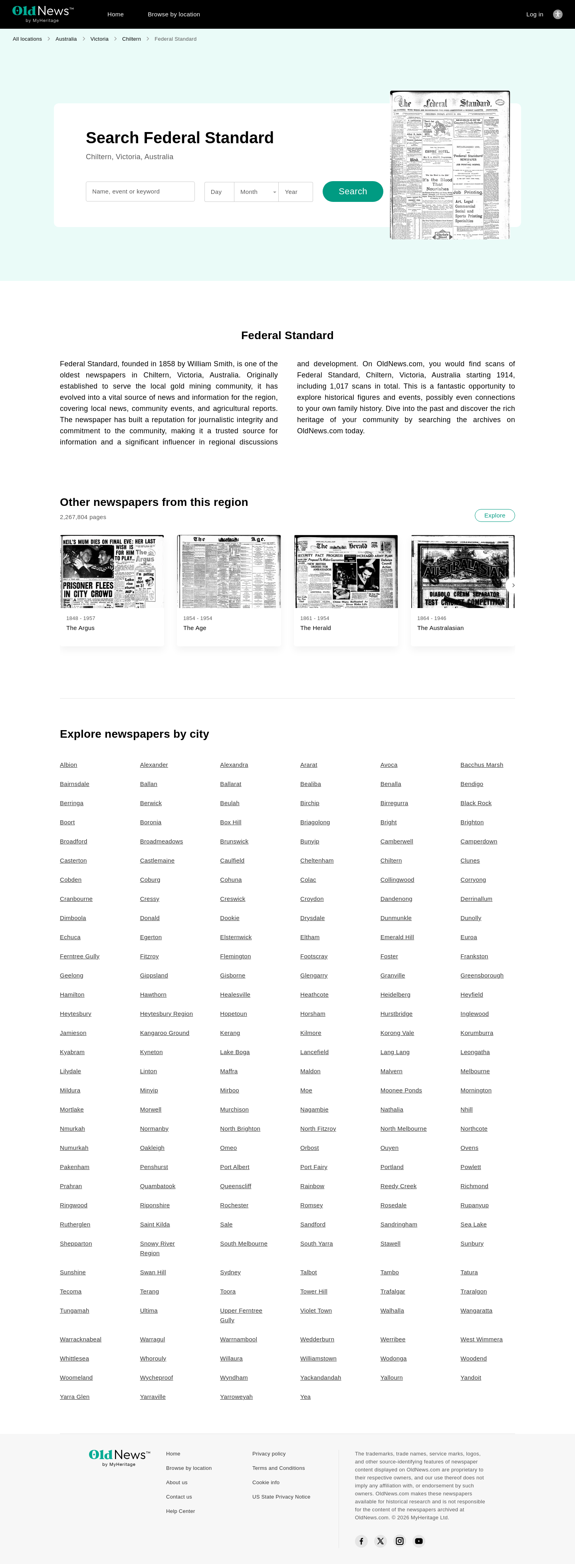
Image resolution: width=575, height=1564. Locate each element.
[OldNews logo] (42, 10)
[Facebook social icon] (361, 1541)
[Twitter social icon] (380, 1541)
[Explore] (495, 515)
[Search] (353, 191)
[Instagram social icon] (399, 1541)
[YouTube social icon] (418, 1541)
